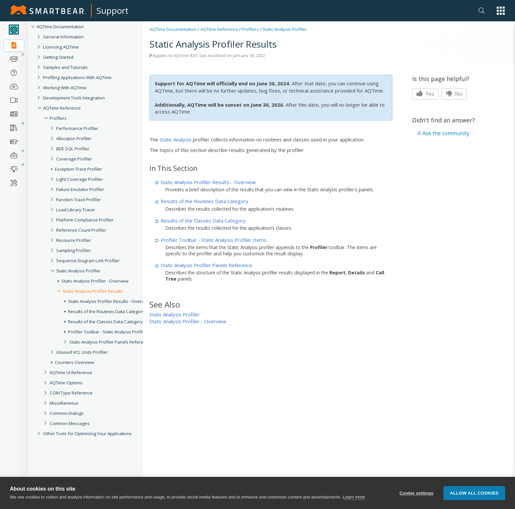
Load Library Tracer (75, 210)
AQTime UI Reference (71, 372)
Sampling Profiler (73, 250)
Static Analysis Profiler (78, 271)
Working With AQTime (64, 88)
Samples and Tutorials (65, 67)
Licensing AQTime (61, 47)
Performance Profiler (77, 128)
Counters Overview (74, 362)
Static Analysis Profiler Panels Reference (109, 342)
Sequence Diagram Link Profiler (88, 261)
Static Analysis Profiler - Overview (94, 281)
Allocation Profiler (73, 138)
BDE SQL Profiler (72, 149)
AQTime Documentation (60, 27)
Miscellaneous (64, 403)
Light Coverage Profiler (79, 179)
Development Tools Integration (74, 98)
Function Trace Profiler (78, 199)
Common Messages (70, 423)
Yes (425, 93)
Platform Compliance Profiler (85, 220)
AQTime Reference (62, 108)
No (454, 93)
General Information (63, 37)
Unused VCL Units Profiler (82, 352)
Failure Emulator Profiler (80, 189)
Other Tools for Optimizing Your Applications (87, 433)
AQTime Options (66, 383)
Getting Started (58, 57)
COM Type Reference (71, 393)
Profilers (58, 118)
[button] (501, 10)
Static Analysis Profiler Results (93, 291)
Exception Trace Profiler (78, 169)
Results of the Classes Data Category (105, 322)
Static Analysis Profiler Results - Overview (109, 301)
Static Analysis (175, 139)
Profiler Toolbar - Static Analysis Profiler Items (113, 332)
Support (112, 10)
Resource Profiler (73, 240)
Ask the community (445, 133)
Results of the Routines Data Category (106, 311)
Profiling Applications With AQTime (77, 77)
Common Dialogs (67, 413)
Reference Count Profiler (81, 230)
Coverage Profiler (74, 159)
